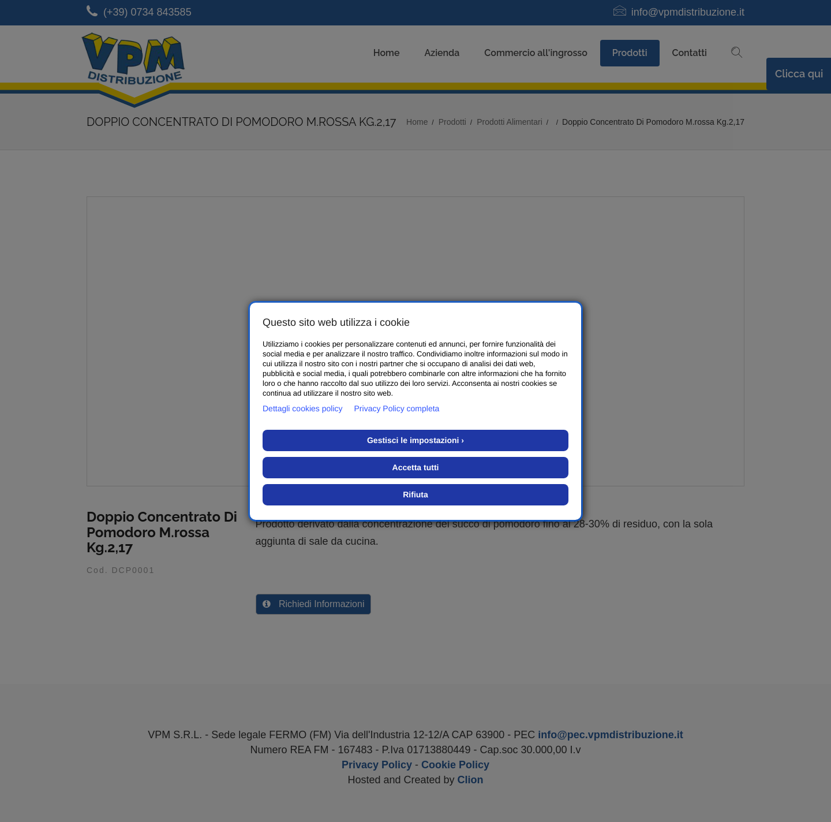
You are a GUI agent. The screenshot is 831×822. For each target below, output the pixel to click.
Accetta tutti (415, 467)
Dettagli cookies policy (303, 408)
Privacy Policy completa (397, 408)
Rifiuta (415, 494)
